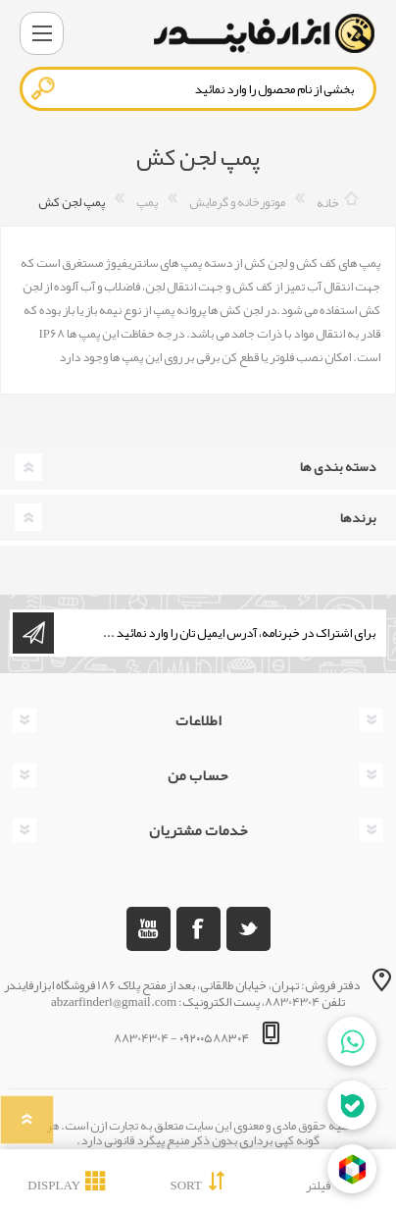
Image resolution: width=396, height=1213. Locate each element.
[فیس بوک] (198, 929)
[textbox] (198, 89)
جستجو (44, 88)
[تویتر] (248, 929)
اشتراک (33, 633)
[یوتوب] (148, 929)
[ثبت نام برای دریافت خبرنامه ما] (218, 633)
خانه (328, 202)
